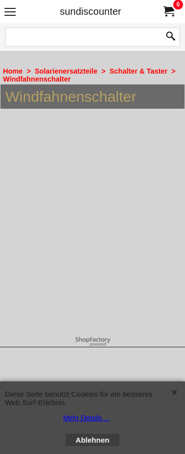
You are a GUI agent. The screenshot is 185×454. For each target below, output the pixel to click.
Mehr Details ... (86, 418)
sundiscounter (90, 11)
